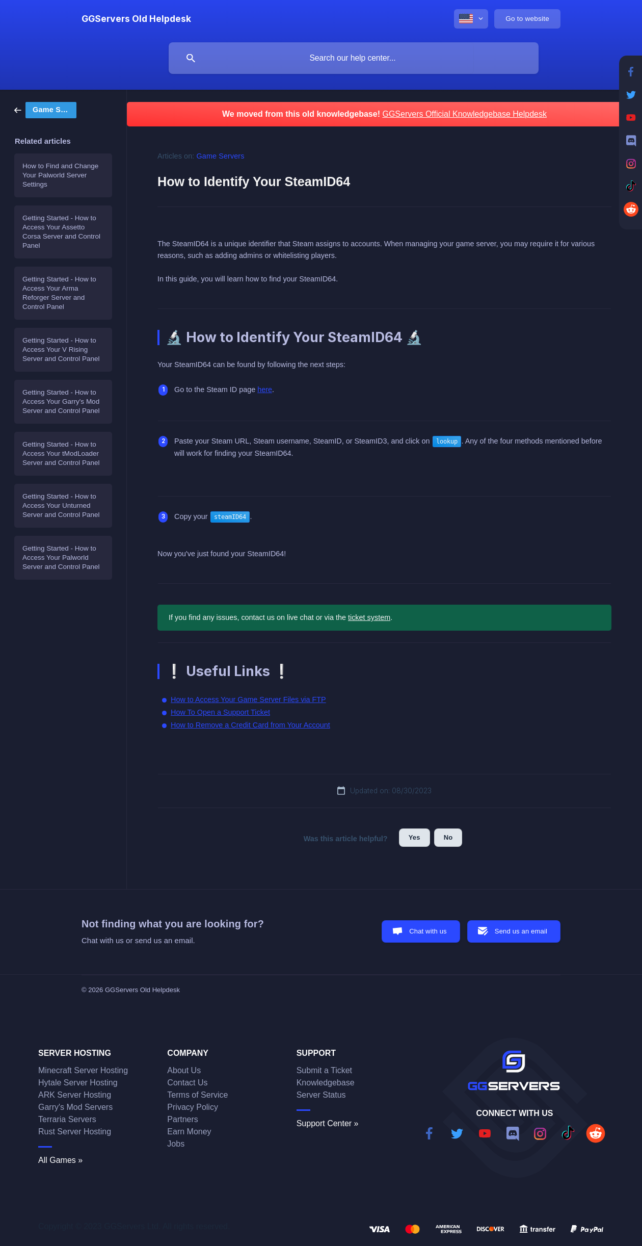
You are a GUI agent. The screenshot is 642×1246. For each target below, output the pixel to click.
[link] (45, 109)
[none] (136, 19)
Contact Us (187, 1082)
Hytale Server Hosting (78, 1082)
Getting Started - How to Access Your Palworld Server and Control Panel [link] (61, 557)
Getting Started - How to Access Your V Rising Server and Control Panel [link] (61, 349)
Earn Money (189, 1131)
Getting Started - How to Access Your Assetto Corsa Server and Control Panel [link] (61, 231)
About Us (184, 1070)
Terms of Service (197, 1095)
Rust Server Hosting (74, 1131)
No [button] (448, 837)
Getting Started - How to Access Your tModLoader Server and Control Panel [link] (61, 453)
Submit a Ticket (324, 1070)
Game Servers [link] (221, 156)
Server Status (321, 1095)
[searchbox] (354, 58)
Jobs (175, 1143)
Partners (182, 1119)
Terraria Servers (67, 1119)
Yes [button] (414, 837)
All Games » (60, 1160)
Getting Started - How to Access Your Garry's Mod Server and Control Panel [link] (61, 401)
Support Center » (328, 1123)
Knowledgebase (326, 1082)
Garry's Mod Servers (75, 1107)
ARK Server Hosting (74, 1095)
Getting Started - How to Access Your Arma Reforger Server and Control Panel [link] (59, 292)
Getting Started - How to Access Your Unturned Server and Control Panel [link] (61, 505)
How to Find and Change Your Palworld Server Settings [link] (60, 175)
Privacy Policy (192, 1107)
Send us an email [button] (521, 931)
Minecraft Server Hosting (83, 1070)
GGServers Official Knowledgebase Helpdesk (464, 114)
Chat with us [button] (428, 931)
